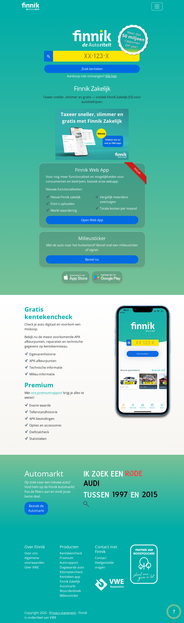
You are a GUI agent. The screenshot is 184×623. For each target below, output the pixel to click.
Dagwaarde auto (72, 567)
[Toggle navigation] (157, 6)
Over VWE (31, 567)
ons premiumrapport (46, 393)
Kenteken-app (70, 577)
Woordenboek (70, 591)
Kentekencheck (71, 553)
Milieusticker (69, 595)
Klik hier (111, 76)
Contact (100, 558)
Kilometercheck (71, 572)
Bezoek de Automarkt (36, 508)
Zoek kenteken (92, 69)
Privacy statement (62, 613)
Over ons (31, 553)
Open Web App (92, 220)
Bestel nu (92, 259)
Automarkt (68, 586)
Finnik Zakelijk (70, 581)
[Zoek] (86, 504)
